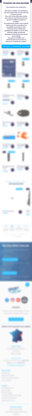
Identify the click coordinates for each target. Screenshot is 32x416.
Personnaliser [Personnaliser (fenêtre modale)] (16, 46)
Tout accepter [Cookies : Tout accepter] (26, 46)
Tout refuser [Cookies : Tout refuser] (6, 46)
